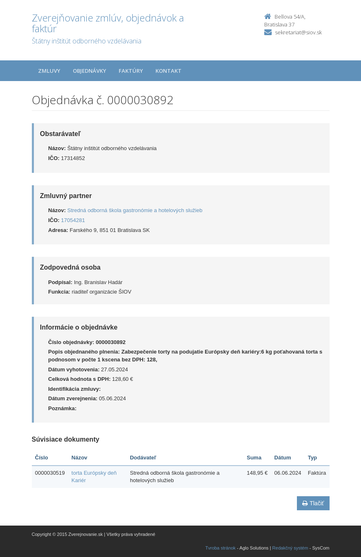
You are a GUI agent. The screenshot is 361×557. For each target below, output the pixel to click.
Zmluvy (49, 70)
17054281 (73, 220)
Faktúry (131, 70)
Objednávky (89, 70)
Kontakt (168, 70)
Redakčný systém (290, 547)
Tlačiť (313, 503)
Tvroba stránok (221, 547)
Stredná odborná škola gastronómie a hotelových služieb (135, 210)
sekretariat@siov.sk (298, 32)
